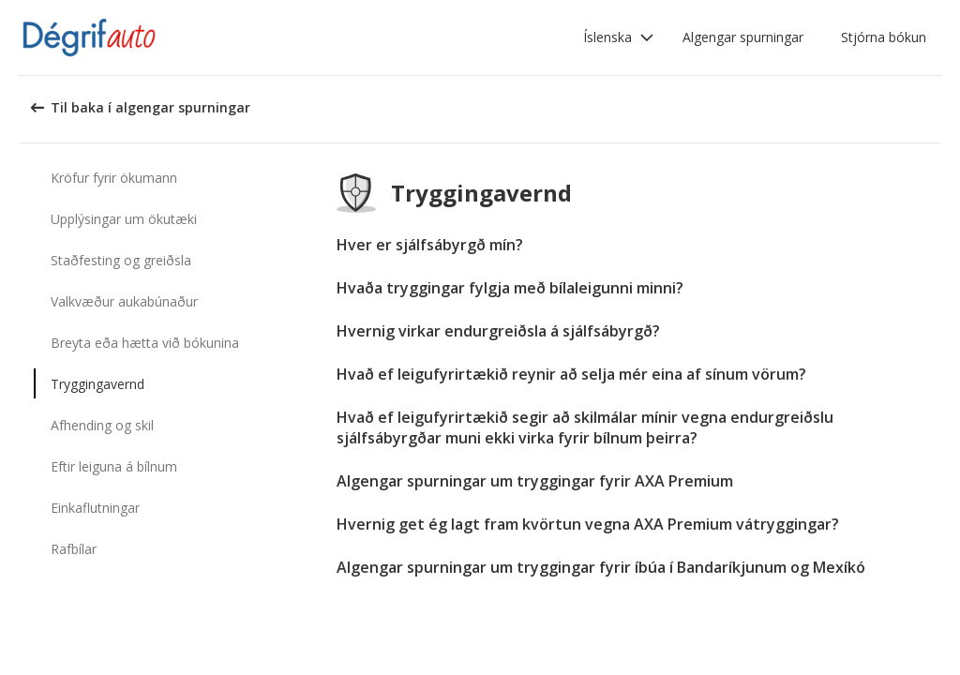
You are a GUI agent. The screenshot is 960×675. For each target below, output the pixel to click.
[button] (619, 37)
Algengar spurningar (742, 37)
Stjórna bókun (883, 37)
